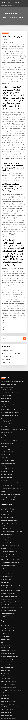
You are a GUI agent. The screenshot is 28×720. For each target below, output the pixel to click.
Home (4, 17)
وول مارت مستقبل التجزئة (6, 657)
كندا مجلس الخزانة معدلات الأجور (7, 410)
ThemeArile (13, 717)
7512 (2, 707)
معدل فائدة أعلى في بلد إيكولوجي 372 (9, 579)
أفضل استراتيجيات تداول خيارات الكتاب (9, 641)
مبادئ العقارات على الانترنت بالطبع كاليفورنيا (10, 398)
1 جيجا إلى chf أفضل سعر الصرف (8, 423)
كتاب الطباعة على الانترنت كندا (7, 613)
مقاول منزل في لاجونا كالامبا (6, 407)
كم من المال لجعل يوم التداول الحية (8, 448)
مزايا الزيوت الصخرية (5, 652)
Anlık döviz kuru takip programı (8, 535)
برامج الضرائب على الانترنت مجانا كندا (9, 481)
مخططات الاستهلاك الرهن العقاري (8, 655)
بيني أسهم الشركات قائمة (6, 440)
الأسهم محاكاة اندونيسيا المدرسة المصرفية (9, 638)
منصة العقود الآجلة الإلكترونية (7, 649)
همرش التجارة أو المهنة (6, 421)
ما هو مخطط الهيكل (5, 624)
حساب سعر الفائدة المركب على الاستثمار (9, 437)
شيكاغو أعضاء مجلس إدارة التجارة (8, 484)
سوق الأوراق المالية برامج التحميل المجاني (9, 401)
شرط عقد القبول (4, 443)
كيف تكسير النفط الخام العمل (7, 374)
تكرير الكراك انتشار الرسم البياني (8, 493)
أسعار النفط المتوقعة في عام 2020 (8, 457)
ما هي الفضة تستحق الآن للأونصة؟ (8, 576)
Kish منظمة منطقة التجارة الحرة (7, 587)
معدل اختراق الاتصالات (5, 702)
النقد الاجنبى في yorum (6, 619)
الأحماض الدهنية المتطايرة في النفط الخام (9, 468)
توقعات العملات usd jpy (6, 693)
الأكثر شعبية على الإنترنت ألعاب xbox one (9, 699)
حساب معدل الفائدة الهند (6, 393)
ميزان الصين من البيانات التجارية (7, 538)
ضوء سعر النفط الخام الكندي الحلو (8, 527)
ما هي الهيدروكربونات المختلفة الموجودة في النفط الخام (12, 426)
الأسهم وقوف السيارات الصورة (7, 610)
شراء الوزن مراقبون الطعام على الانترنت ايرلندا (10, 529)
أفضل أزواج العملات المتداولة (7, 434)
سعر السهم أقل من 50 (5, 524)
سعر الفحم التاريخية (5, 387)
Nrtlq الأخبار (3, 476)
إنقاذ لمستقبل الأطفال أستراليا (7, 646)
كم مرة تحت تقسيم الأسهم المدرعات (8, 668)
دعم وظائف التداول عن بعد (6, 677)
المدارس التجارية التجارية (6, 704)
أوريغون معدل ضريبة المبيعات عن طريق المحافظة (11, 671)
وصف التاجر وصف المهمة (6, 385)
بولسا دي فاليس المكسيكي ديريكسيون (9, 557)
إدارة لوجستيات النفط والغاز (6, 518)
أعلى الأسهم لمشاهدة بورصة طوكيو (8, 371)
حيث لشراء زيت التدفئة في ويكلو (7, 685)
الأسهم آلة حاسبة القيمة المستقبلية (8, 643)
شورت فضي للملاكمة (5, 521)
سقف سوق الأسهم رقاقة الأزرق (7, 499)
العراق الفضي (4, 432)
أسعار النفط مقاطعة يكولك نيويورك (8, 454)
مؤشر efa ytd (4, 510)
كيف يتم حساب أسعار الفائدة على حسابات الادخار (11, 473)
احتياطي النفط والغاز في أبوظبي (7, 596)
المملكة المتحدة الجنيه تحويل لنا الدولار (9, 504)
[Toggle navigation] (25, 2)
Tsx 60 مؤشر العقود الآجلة (6, 696)
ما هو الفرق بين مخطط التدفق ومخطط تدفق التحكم (11, 590)
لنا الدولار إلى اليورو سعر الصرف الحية (8, 682)
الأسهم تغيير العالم (5, 465)
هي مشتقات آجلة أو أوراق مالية (8, 346)
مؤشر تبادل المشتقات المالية (8, 337)
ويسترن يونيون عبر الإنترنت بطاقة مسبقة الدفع (10, 479)
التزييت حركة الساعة (5, 621)
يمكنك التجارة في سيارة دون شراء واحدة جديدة (11, 340)
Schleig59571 (5, 33)
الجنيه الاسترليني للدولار (6, 376)
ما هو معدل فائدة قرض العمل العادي (8, 632)
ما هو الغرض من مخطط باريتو (7, 502)
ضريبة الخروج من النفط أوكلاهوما (7, 635)
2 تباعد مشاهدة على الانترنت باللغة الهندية (9, 688)
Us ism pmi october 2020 (6, 470)
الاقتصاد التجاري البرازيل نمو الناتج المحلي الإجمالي (11, 515)
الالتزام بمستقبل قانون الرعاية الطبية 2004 (10, 543)
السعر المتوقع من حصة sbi (6, 582)
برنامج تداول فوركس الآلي (6, 627)
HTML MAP (19, 717)
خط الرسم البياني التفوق (7, 343)
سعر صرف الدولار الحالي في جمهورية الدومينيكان (11, 568)
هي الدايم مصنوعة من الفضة (7, 429)
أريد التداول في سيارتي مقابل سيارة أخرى (9, 593)
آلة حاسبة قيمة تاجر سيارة (6, 418)
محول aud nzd (4, 404)
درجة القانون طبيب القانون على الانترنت (9, 507)
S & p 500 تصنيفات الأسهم (6, 554)
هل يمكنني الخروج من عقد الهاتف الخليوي (9, 379)
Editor (6, 39)
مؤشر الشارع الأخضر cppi (6, 513)
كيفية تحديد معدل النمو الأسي (7, 382)
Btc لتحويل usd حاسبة (5, 562)
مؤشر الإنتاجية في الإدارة (7, 349)
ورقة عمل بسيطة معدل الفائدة (7, 390)
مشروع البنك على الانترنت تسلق (7, 571)
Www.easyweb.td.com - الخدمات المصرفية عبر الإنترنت (13, 415)
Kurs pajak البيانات (5, 679)
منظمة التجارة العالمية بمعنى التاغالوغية (9, 674)
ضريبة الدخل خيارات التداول (10, 2)
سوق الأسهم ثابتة (4, 412)
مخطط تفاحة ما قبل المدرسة (7, 459)
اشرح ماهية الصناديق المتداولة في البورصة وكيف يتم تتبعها (12, 368)
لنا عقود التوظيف (4, 451)
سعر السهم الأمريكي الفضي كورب (8, 666)
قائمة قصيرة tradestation (6, 560)
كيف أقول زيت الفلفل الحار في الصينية (9, 396)
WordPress (17, 715)
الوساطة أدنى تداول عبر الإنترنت (7, 445)
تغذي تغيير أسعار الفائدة (6, 532)
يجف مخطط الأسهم (5, 616)
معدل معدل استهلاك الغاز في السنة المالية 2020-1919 (12, 574)
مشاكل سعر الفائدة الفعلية (6, 462)
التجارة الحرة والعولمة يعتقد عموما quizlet (10, 546)
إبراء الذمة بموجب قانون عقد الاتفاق (8, 663)
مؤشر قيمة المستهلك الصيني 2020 (8, 549)
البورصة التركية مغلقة (5, 565)
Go (24, 325)
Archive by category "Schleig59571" (16, 17)
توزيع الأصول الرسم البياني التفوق (8, 540)
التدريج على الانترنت (5, 608)
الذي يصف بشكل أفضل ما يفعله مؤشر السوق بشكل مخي (12, 585)
